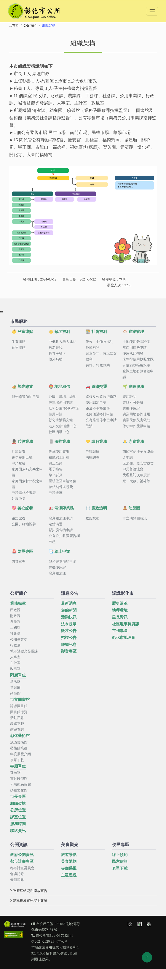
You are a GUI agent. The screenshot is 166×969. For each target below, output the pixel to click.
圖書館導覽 (18, 712)
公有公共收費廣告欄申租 (64, 538)
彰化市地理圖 (123, 637)
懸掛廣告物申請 (61, 530)
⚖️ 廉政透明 (96, 508)
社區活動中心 (59, 432)
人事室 (15, 657)
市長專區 (18, 796)
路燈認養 (19, 518)
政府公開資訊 (22, 855)
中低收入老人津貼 (62, 341)
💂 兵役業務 (22, 441)
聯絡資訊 (18, 831)
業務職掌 (18, 603)
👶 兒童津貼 (22, 331)
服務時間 (18, 824)
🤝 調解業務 (96, 441)
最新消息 (69, 603)
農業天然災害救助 (136, 420)
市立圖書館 (20, 699)
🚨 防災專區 (22, 551)
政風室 (15, 669)
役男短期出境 (22, 457)
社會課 (15, 633)
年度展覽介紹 (20, 754)
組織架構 (18, 803)
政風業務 (92, 518)
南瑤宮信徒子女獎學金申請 (138, 454)
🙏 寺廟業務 (133, 441)
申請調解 (92, 451)
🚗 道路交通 (96, 386)
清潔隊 (15, 681)
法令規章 (69, 624)
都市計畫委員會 (22, 868)
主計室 (15, 663)
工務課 (15, 627)
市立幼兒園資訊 (135, 518)
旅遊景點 (69, 855)
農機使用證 (131, 408)
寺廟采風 (69, 868)
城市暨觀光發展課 (24, 651)
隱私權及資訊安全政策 (28, 900)
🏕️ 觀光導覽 (22, 386)
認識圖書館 (18, 706)
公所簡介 (30, 25)
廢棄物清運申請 (61, 518)
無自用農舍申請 (135, 347)
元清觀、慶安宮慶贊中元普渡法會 (138, 466)
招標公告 (69, 637)
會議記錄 (17, 874)
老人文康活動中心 (62, 426)
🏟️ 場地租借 (59, 386)
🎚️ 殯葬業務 (59, 441)
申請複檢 (19, 463)
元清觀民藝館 (20, 784)
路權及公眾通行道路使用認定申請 (101, 399)
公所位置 (18, 810)
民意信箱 (120, 861)
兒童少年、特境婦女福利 (101, 356)
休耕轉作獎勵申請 (136, 426)
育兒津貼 (19, 347)
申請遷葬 (55, 493)
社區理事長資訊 (125, 624)
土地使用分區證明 (136, 341)
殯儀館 (15, 693)
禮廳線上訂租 (59, 457)
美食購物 (69, 861)
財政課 (15, 616)
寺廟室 (15, 772)
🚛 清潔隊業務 (61, 508)
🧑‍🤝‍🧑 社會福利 (96, 331)
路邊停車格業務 (98, 408)
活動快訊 (69, 617)
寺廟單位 (18, 766)
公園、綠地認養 (24, 524)
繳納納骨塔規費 (61, 487)
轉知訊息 (69, 644)
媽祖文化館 (18, 790)
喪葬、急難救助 (98, 365)
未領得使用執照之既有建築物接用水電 (138, 362)
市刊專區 (120, 631)
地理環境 (120, 610)
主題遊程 (69, 875)
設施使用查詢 (59, 451)
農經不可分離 (133, 402)
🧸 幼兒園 (131, 508)
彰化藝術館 (20, 736)
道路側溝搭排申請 (99, 414)
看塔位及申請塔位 (62, 481)
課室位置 (18, 817)
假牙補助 (55, 359)
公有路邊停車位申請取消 (101, 423)
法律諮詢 (92, 457)
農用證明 (129, 396)
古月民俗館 (18, 778)
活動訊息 (17, 718)
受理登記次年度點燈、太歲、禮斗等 (136, 478)
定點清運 (55, 524)
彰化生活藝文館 (61, 420)
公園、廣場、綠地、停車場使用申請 (64, 399)
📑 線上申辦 (59, 551)
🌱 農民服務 (133, 386)
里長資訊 (120, 617)
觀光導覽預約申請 (25, 396)
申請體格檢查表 (24, 493)
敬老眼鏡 (55, 347)
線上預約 (120, 855)
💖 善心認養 (22, 508)
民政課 (15, 610)
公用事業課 (18, 639)
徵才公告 (69, 631)
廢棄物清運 (57, 573)
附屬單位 (18, 675)
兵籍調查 (19, 451)
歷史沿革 (120, 603)
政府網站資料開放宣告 (28, 891)
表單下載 (17, 724)
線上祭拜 (55, 463)
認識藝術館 (18, 742)
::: (10, 25)
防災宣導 (19, 561)
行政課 (15, 645)
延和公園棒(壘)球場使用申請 (64, 411)
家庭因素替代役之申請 (27, 484)
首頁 (15, 25)
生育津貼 (19, 341)
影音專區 (69, 651)
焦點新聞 (69, 610)
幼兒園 (15, 687)
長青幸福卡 (57, 353)
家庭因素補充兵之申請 (27, 472)
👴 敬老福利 (59, 331)
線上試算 (55, 475)
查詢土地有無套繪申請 (138, 374)
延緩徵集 (19, 498)
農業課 (15, 622)
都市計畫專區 (22, 861)
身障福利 (92, 347)
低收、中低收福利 (99, 341)
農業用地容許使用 (136, 414)
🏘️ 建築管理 (133, 331)
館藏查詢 (17, 729)
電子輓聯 (55, 469)
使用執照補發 (133, 353)
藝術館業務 (18, 748)
